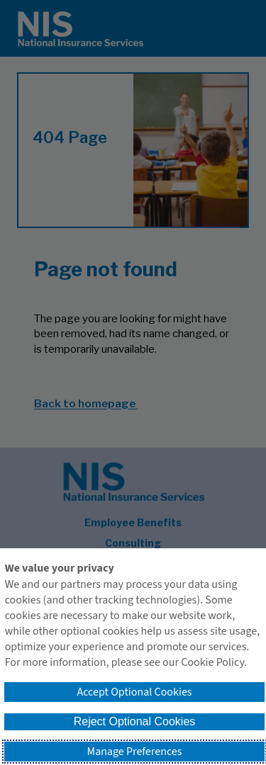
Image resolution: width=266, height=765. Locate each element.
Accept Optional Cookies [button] (134, 692)
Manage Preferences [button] (134, 751)
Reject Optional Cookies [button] (135, 721)
